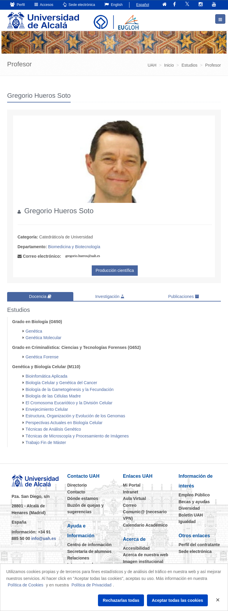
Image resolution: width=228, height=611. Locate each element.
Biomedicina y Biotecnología (74, 246)
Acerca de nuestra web (145, 554)
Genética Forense (42, 357)
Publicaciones (183, 296)
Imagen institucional (143, 561)
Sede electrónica (79, 4)
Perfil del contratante (199, 544)
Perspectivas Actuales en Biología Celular (64, 422)
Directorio (77, 485)
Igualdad (187, 521)
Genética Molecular (43, 337)
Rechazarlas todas (121, 600)
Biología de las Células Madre (53, 396)
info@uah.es (43, 538)
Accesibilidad (136, 548)
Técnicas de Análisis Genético (53, 429)
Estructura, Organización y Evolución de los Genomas (75, 415)
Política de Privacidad (92, 585)
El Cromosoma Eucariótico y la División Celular (69, 402)
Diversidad (189, 508)
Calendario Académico (145, 525)
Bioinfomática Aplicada (46, 376)
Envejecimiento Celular (47, 409)
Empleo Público (194, 495)
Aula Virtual (134, 498)
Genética (34, 331)
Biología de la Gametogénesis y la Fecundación (70, 389)
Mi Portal (131, 485)
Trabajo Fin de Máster (46, 442)
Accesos (43, 4)
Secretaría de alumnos (89, 551)
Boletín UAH (191, 515)
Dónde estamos (82, 498)
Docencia (40, 296)
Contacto (76, 492)
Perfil (17, 4)
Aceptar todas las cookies (177, 600)
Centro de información (89, 544)
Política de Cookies (25, 585)
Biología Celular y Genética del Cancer (61, 382)
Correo (130, 505)
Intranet (130, 492)
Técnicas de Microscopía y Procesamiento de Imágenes (77, 436)
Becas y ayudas (194, 501)
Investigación (110, 296)
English (113, 4)
